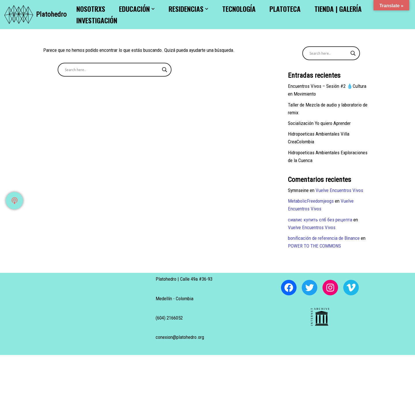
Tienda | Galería (338, 9)
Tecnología (239, 9)
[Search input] (112, 70)
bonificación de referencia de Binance (324, 238)
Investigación (96, 20)
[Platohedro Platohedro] (35, 14)
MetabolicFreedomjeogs (311, 201)
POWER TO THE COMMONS (314, 246)
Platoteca (285, 9)
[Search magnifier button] (165, 70)
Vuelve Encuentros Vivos (339, 190)
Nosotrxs (90, 9)
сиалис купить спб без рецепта (320, 220)
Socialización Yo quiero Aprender (319, 123)
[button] (153, 9)
